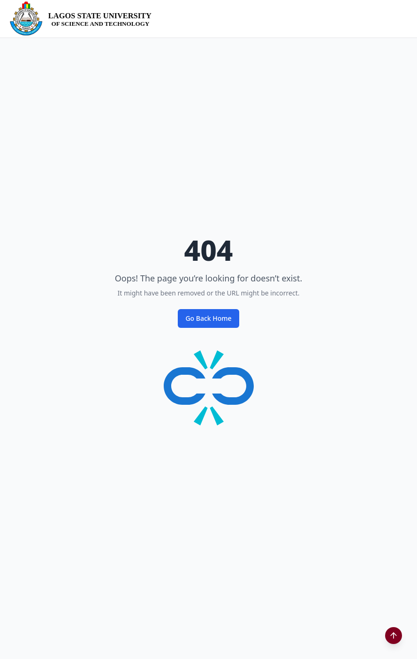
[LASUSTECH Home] (83, 19)
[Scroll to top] (393, 635)
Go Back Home (208, 318)
